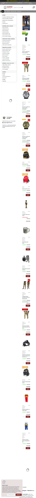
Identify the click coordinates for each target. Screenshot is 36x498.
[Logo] (8, 7)
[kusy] (20, 449)
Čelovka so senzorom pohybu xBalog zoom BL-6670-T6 (22, 221)
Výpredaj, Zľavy (5, 23)
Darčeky (3, 73)
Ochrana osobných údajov (22, 464)
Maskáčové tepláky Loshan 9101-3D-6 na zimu (31, 190)
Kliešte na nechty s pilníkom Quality (30, 290)
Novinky (3, 21)
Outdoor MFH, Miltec (5, 59)
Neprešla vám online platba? (7, 20)
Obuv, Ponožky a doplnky (6, 36)
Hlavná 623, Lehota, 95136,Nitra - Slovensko (32, 462)
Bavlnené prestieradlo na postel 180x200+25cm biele (21, 290)
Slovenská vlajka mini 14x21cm (30, 439)
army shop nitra (31, 388)
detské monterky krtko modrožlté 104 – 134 (31, 255)
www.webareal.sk (22, 497)
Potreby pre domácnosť (6, 40)
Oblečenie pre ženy (5, 29)
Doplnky (3, 75)
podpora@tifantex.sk (8, 122)
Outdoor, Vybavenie (5, 57)
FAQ (5, 11)
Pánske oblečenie (5, 30)
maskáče (21, 354)
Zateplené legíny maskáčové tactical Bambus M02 (22, 189)
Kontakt (22, 475)
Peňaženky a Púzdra (5, 51)
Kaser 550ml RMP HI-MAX (12, 98)
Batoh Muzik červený (22, 129)
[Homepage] (3, 11)
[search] (22, 7)
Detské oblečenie (5, 27)
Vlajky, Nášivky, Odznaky (6, 64)
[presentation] (18, 436)
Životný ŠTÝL (4, 77)
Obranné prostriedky (6, 53)
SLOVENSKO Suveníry (5, 67)
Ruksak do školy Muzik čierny (31, 220)
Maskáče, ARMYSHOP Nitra (6, 49)
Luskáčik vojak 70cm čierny (31, 132)
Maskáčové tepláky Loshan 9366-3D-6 (22, 69)
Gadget (3, 79)
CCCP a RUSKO (5, 69)
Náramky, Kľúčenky (5, 66)
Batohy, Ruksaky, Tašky (6, 50)
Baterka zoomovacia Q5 (12, 108)
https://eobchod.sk (22, 327)
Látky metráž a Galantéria (6, 44)
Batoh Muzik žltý (30, 100)
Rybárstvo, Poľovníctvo (6, 60)
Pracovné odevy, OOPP (6, 34)
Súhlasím (19, 494)
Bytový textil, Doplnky (6, 41)
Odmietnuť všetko (11, 494)
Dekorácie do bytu (5, 43)
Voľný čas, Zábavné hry (6, 76)
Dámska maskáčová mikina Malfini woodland (22, 101)
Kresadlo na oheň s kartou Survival (11, 90)
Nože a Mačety (4, 56)
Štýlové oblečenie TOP (6, 33)
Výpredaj (4, 81)
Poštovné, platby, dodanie (7, 18)
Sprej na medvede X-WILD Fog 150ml (31, 38)
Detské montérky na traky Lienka (22, 253)
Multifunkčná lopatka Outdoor (31, 158)
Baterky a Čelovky (5, 54)
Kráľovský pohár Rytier (22, 159)
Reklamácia (19, 11)
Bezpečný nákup (13, 11)
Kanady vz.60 (21, 440)
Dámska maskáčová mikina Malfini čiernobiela (31, 69)
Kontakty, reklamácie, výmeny (8, 17)
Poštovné (8, 11)
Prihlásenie (26, 2)
